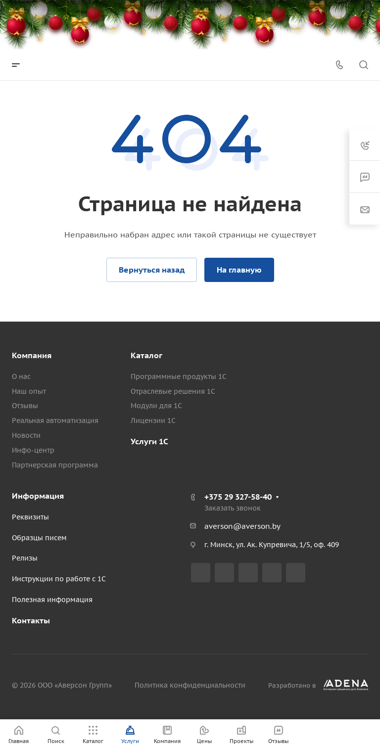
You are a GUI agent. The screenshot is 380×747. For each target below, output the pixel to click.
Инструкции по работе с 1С (59, 578)
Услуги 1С (149, 441)
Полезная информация (52, 599)
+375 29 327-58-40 (238, 497)
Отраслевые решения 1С (173, 391)
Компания (31, 355)
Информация (38, 496)
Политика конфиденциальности (190, 685)
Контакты (31, 620)
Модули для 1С (156, 405)
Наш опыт (29, 391)
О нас (21, 376)
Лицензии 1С (153, 420)
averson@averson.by (242, 526)
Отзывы (25, 405)
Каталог (146, 355)
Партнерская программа (55, 465)
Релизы (25, 558)
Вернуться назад (152, 270)
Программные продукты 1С (179, 376)
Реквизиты (30, 517)
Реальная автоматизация (55, 420)
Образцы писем (39, 537)
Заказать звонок (232, 508)
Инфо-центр (33, 450)
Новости (26, 435)
